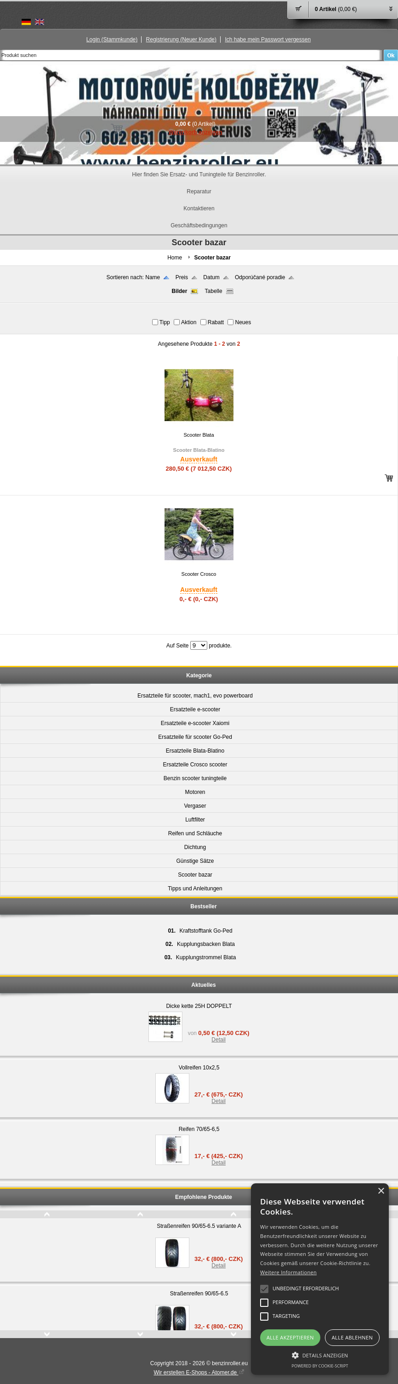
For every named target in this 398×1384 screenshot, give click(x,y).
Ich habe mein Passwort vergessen (268, 39)
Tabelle (213, 291)
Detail (218, 1039)
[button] (320, 1354)
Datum (211, 277)
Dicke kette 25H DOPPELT (199, 1006)
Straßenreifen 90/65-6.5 (199, 1293)
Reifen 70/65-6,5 (199, 1129)
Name (152, 277)
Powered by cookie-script (320, 1366)
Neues (243, 322)
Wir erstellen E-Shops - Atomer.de (199, 1372)
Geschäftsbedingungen (199, 225)
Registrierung (181, 39)
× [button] (380, 1191)
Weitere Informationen (288, 1272)
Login (111, 39)
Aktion (188, 322)
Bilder (179, 291)
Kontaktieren (198, 208)
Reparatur (199, 191)
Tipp (164, 322)
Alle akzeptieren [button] (290, 1337)
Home (174, 257)
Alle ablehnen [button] (352, 1337)
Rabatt (216, 322)
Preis (182, 277)
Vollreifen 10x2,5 (199, 1067)
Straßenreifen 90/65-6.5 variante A (199, 1226)
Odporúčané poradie (260, 277)
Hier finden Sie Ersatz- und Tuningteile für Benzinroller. (199, 174)
